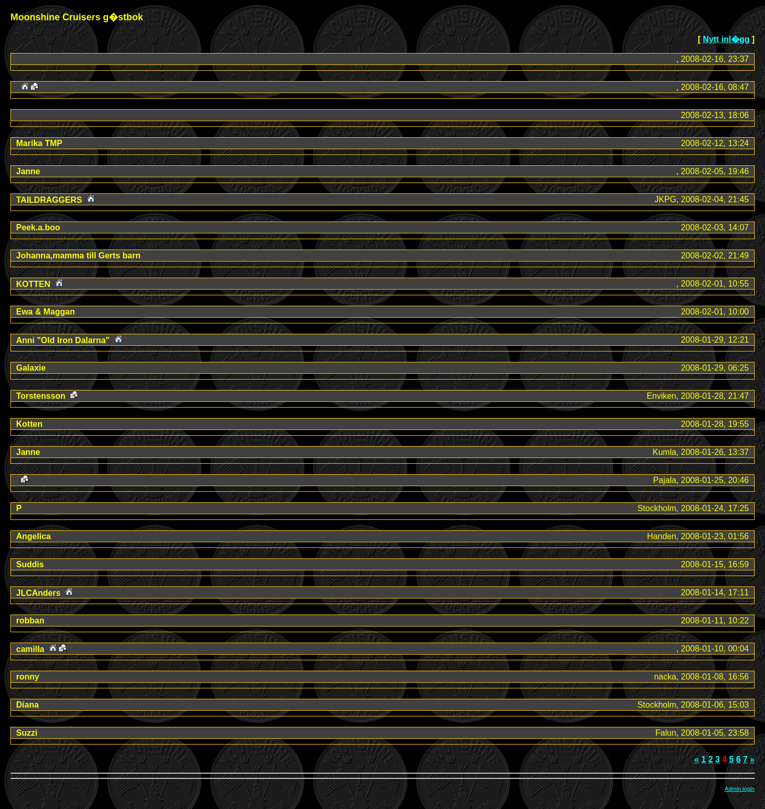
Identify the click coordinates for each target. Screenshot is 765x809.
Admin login (740, 789)
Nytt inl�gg (726, 39)
